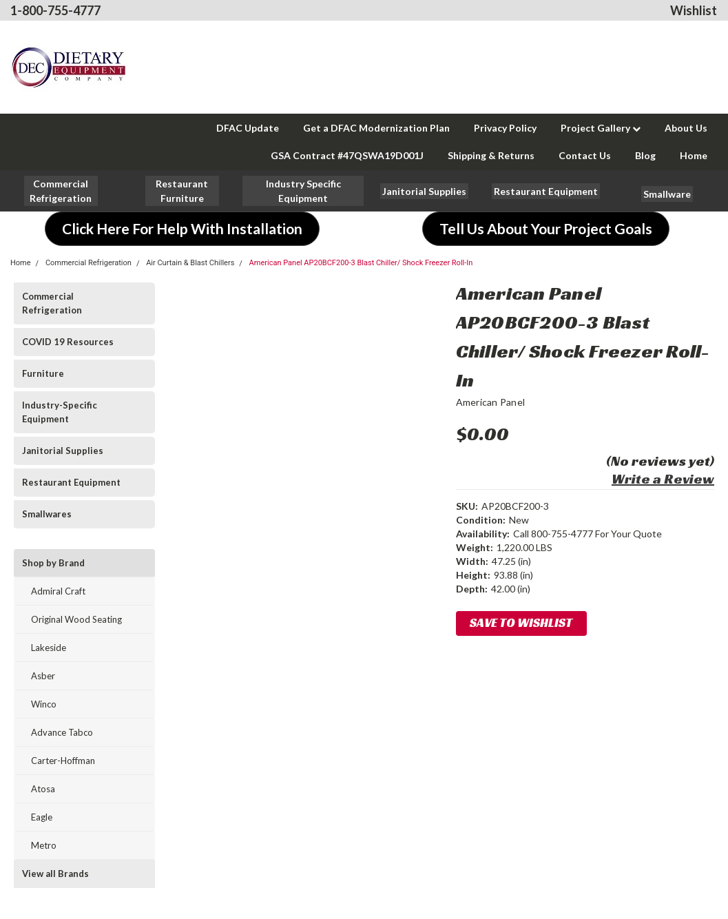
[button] (182, 191)
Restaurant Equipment (71, 482)
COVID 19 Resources (68, 341)
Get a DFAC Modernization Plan (376, 128)
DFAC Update (247, 128)
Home (693, 155)
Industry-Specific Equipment (59, 412)
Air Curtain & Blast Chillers (190, 262)
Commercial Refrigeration (88, 262)
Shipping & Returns (491, 155)
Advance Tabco (62, 732)
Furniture (43, 373)
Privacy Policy (505, 128)
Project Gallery (601, 128)
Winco (43, 704)
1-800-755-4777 (55, 10)
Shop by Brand (53, 562)
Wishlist (693, 10)
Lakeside (48, 647)
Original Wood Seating (76, 619)
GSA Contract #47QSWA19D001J (347, 155)
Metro (43, 845)
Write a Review (663, 479)
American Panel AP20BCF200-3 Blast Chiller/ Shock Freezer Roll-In (361, 262)
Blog (645, 155)
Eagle (41, 817)
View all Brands (55, 873)
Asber (43, 675)
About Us (686, 128)
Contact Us (585, 155)
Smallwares (47, 513)
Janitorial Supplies (62, 450)
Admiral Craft (58, 591)
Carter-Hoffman (63, 760)
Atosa (43, 788)
